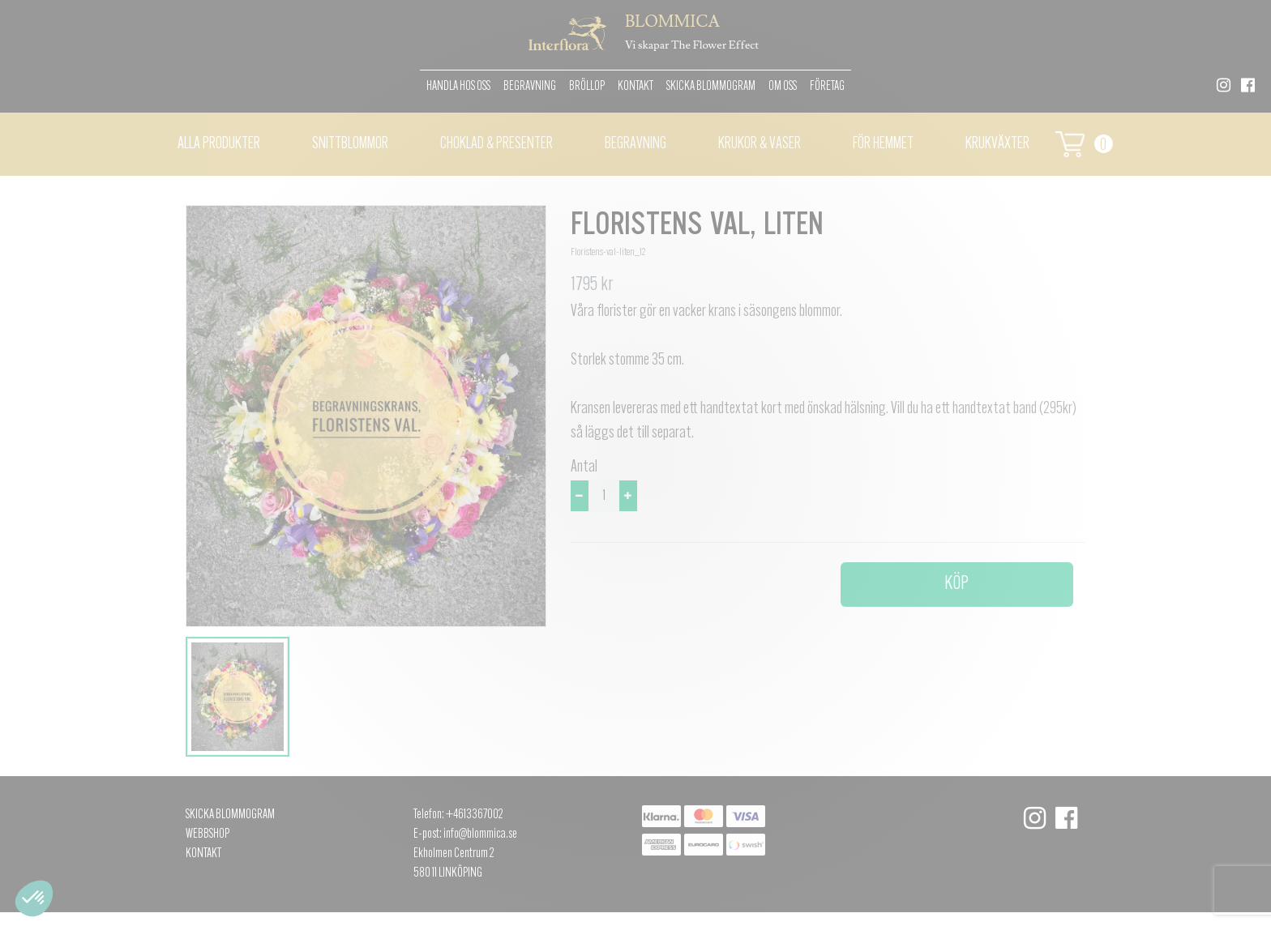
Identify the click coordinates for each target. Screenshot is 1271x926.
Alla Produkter (219, 144)
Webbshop (207, 834)
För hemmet (883, 144)
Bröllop (587, 86)
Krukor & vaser (759, 144)
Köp (956, 584)
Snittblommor (350, 144)
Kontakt (635, 86)
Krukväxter (997, 144)
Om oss (782, 86)
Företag (827, 86)
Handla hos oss (458, 86)
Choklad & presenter (496, 144)
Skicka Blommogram (710, 86)
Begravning (529, 86)
